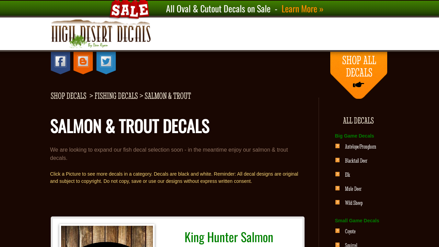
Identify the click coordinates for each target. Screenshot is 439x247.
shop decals (68, 96)
